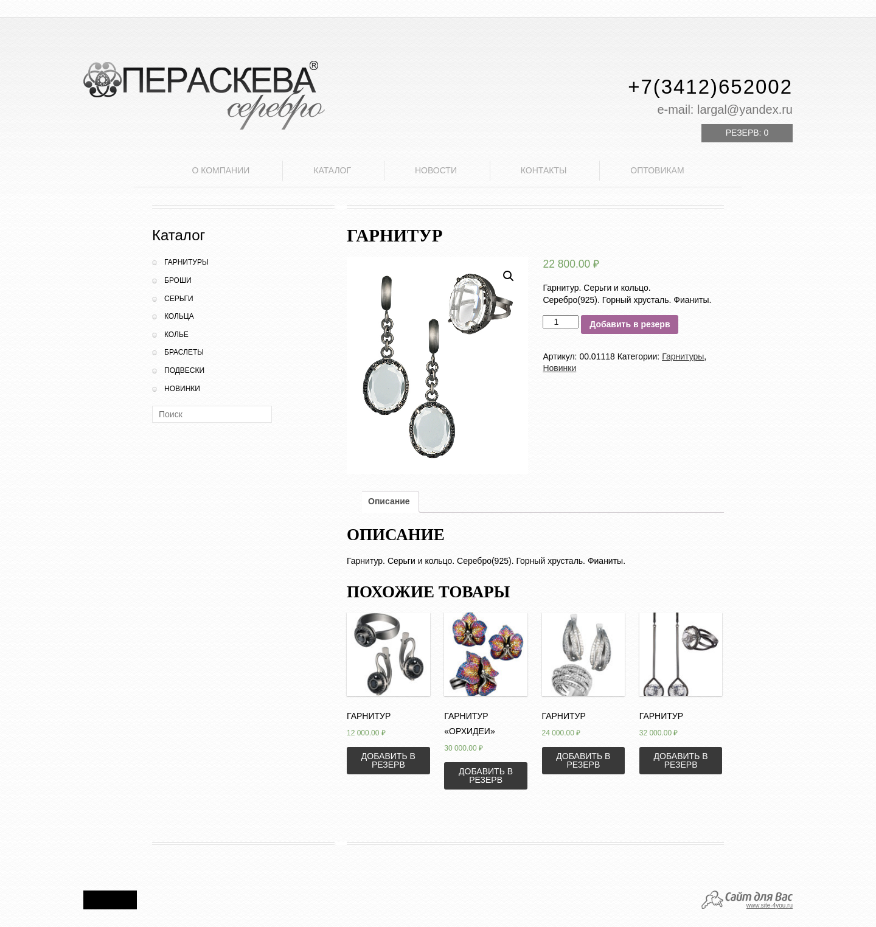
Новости (436, 170)
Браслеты (184, 352)
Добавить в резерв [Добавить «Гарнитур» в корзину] (388, 760)
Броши (178, 280)
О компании (220, 170)
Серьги (178, 298)
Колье (176, 334)
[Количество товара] (561, 321)
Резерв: (747, 132)
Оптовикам (657, 170)
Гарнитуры (186, 262)
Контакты (544, 170)
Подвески (184, 370)
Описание (389, 501)
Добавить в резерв (629, 324)
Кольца (179, 316)
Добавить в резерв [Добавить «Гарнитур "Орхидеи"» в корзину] (486, 775)
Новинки (182, 388)
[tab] (389, 502)
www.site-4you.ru (769, 905)
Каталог (332, 170)
